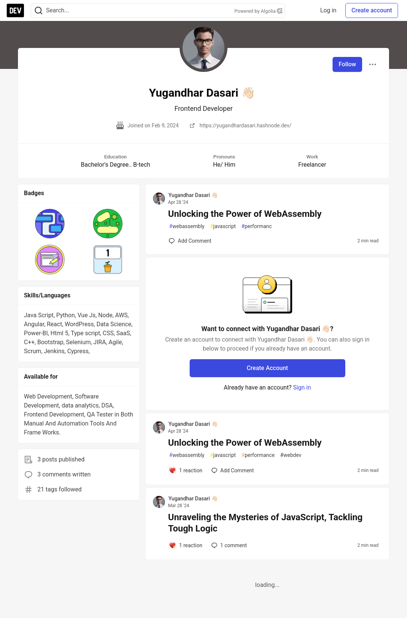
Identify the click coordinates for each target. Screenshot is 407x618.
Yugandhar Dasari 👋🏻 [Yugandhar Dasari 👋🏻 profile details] (192, 195)
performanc (256, 226)
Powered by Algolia (258, 11)
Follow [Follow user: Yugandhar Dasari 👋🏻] (347, 64)
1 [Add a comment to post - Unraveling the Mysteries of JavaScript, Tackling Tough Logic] (228, 545)
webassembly (186, 226)
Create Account (267, 368)
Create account (371, 10)
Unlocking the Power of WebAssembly (244, 214)
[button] (50, 224)
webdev (290, 455)
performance (258, 455)
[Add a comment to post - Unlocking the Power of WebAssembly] (190, 241)
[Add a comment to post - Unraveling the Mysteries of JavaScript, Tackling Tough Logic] (185, 545)
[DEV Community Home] (15, 10)
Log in (328, 10)
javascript (223, 226)
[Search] (38, 11)
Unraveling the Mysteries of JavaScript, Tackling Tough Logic (265, 523)
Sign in (302, 387)
